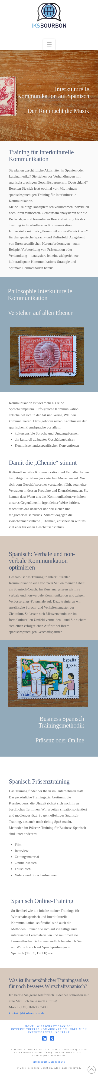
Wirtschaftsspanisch (55, 1026)
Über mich (78, 1029)
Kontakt (63, 1032)
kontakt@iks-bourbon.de (26, 1013)
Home (29, 1026)
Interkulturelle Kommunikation (39, 1029)
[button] (49, 44)
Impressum (41, 1062)
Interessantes (40, 1032)
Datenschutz (57, 1062)
